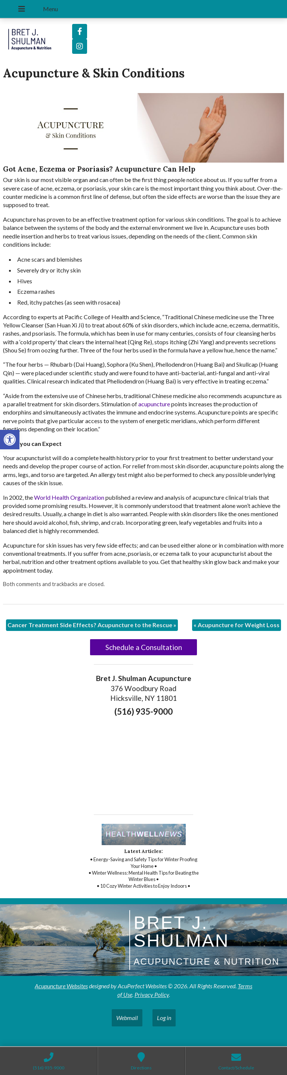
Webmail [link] (127, 1017)
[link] (9, 439)
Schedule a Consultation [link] (143, 647)
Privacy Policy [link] (152, 994)
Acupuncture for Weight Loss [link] (237, 624)
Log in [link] (164, 1017)
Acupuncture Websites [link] (61, 985)
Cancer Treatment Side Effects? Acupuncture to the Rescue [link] (91, 624)
